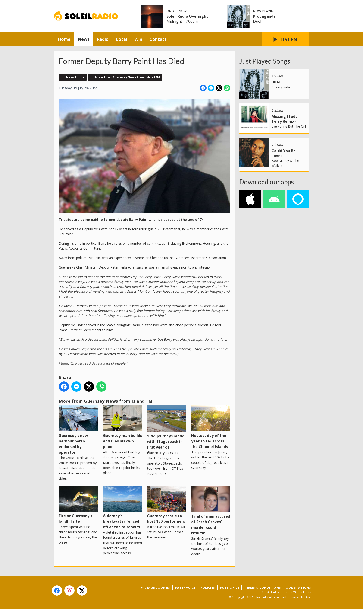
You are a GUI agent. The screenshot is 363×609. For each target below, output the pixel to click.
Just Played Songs (264, 61)
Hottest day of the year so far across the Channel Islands (210, 427)
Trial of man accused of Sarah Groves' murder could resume (210, 510)
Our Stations (298, 587)
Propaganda (264, 16)
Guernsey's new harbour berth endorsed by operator (78, 430)
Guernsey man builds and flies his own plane (122, 427)
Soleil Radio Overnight (187, 16)
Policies (207, 587)
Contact (158, 39)
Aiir (308, 597)
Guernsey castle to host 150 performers (166, 505)
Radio (103, 39)
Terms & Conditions (262, 587)
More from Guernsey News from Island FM (127, 77)
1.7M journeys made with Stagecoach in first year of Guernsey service (166, 430)
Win (138, 39)
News (83, 39)
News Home (75, 77)
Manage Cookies (155, 587)
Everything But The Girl (289, 126)
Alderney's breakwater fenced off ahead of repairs (122, 507)
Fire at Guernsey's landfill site (78, 505)
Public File (229, 587)
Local (121, 39)
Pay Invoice (185, 587)
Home (64, 39)
